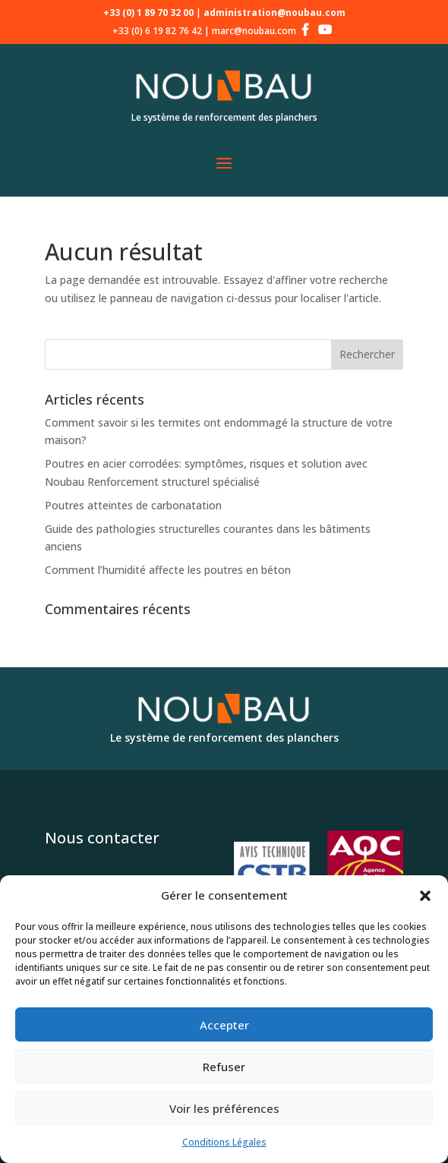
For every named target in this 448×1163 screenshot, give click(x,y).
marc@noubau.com (254, 30)
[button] (425, 895)
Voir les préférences (224, 1108)
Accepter (224, 1024)
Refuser (224, 1066)
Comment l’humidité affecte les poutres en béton (168, 570)
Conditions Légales (224, 1142)
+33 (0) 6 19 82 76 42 (157, 30)
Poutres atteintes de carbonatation (133, 505)
